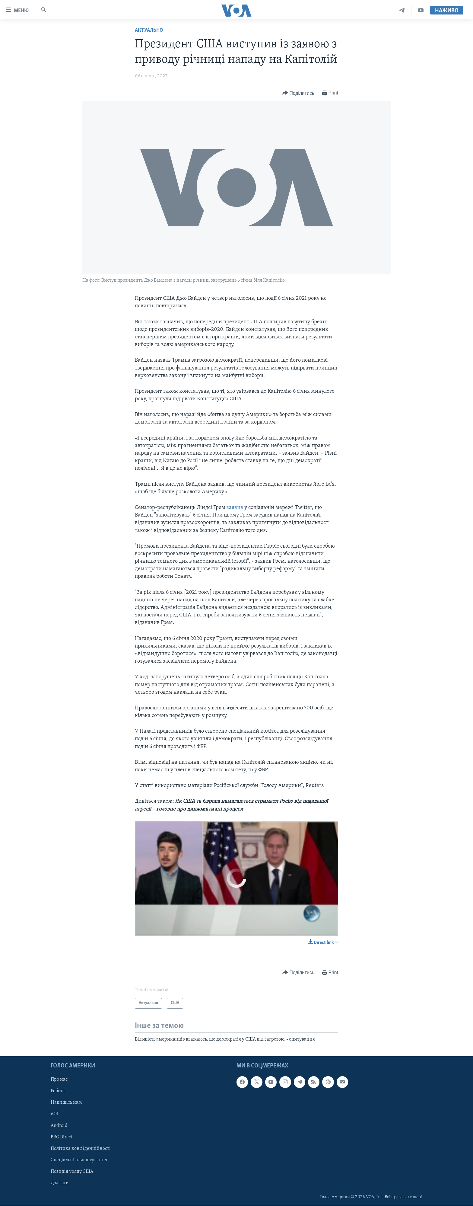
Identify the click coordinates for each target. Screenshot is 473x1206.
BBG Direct (61, 1137)
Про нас (59, 1079)
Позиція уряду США (72, 1171)
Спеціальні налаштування (79, 1160)
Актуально (149, 30)
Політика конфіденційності (81, 1148)
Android (59, 1125)
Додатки (60, 1183)
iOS (54, 1114)
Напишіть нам (66, 1102)
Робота (58, 1091)
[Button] (298, 93)
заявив (235, 507)
